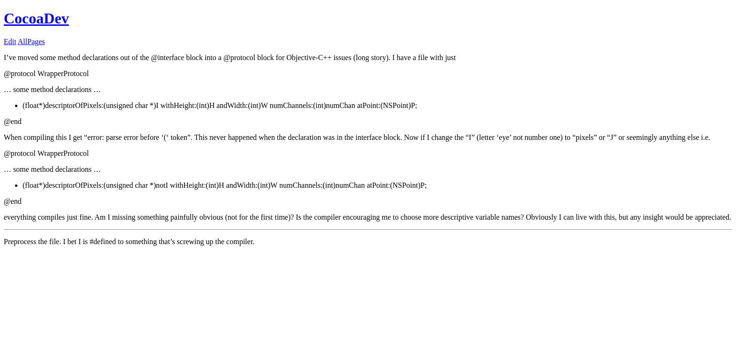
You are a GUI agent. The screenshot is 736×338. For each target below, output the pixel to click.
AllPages (31, 42)
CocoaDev (36, 18)
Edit (10, 42)
